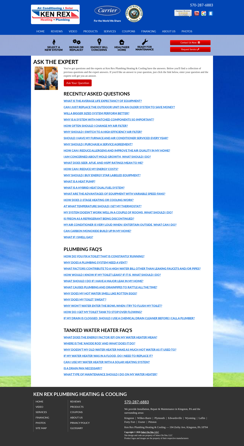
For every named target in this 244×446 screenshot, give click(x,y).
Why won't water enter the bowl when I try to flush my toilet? (113, 305)
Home (40, 31)
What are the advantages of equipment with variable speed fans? (114, 193)
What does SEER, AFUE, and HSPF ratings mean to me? (103, 162)
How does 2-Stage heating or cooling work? (99, 200)
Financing (148, 31)
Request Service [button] (190, 49)
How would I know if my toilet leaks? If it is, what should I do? (112, 274)
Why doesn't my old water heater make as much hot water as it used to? (120, 349)
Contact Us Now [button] (190, 42)
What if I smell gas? (78, 237)
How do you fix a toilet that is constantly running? (104, 256)
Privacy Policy (80, 422)
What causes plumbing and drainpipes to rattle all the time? (110, 287)
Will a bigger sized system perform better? (96, 113)
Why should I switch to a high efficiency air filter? (103, 131)
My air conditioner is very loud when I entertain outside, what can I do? (120, 224)
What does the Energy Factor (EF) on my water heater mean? (110, 337)
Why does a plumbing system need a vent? (95, 262)
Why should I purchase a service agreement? (98, 144)
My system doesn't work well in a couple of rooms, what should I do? (118, 212)
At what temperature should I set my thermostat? (102, 206)
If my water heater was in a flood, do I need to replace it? (108, 355)
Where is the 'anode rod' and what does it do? (99, 343)
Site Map (41, 428)
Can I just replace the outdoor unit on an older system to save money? (119, 107)
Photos (187, 31)
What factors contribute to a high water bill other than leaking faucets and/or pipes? (132, 268)
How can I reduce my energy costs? (91, 169)
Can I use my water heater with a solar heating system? (107, 362)
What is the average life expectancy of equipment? (103, 101)
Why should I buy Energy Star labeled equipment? (102, 175)
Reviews (57, 31)
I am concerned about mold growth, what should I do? (107, 156)
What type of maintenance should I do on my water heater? (110, 374)
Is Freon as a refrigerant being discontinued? (99, 218)
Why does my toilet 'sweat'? (85, 299)
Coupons (128, 31)
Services (110, 31)
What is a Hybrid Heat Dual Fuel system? (94, 187)
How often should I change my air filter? (96, 125)
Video (73, 31)
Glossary (76, 428)
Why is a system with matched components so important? (109, 119)
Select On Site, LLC (150, 432)
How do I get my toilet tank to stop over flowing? (103, 312)
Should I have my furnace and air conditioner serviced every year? (116, 138)
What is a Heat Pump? (79, 181)
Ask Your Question (77, 83)
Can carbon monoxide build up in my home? (97, 231)
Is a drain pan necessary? (83, 368)
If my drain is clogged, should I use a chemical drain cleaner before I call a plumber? (129, 318)
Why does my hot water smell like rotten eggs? (100, 293)
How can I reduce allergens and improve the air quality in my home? (117, 150)
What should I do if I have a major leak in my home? (103, 281)
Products (90, 31)
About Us (168, 31)
